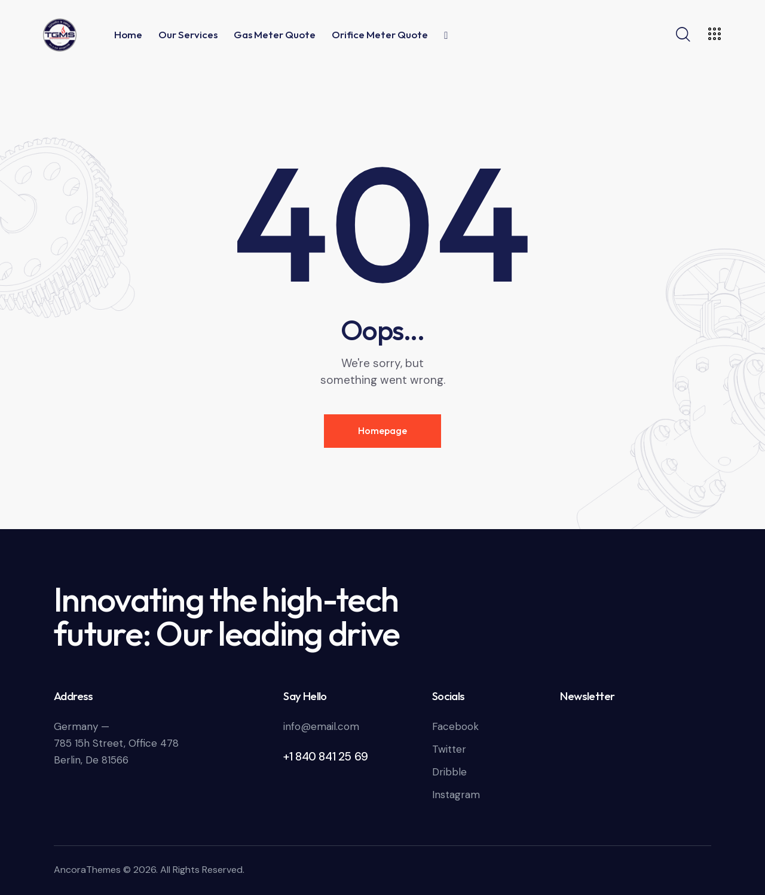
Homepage (382, 430)
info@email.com (321, 726)
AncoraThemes (87, 869)
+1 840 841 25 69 (325, 756)
